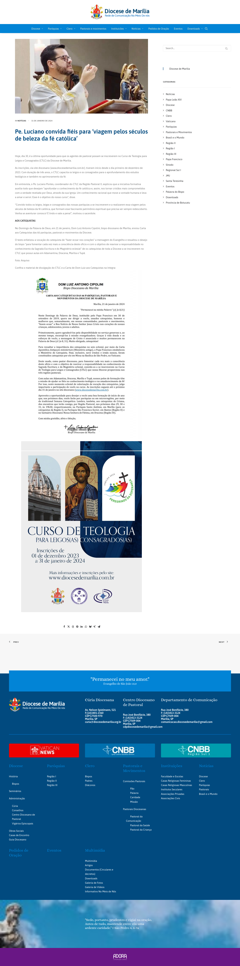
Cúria (15, 805)
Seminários (15, 791)
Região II (52, 780)
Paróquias (55, 28)
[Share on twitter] (68, 627)
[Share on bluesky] (90, 627)
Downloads (195, 28)
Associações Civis (170, 798)
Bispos (15, 783)
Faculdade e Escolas (172, 776)
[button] (208, 28)
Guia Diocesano (17, 839)
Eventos (178, 28)
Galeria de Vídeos (94, 887)
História (13, 776)
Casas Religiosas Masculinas (176, 785)
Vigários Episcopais (22, 823)
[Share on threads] (73, 627)
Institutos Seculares (171, 789)
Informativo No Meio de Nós (100, 891)
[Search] (197, 48)
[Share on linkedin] (82, 627)
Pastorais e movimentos (93, 28)
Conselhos (17, 810)
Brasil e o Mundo (208, 793)
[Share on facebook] (64, 627)
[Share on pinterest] (77, 627)
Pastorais (204, 789)
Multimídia (95, 850)
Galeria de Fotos (94, 882)
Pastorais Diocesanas (134, 809)
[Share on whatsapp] (86, 627)
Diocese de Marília (179, 68)
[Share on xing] (94, 627)
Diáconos (90, 785)
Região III (52, 785)
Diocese (37, 28)
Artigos (89, 865)
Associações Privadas (172, 793)
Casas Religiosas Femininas (176, 780)
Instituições (171, 765)
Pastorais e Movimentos (134, 768)
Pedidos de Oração (158, 28)
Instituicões (118, 28)
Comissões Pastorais (134, 781)
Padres (88, 780)
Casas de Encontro (19, 835)
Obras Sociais (16, 830)
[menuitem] (37, 28)
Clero (70, 28)
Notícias (137, 28)
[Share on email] (99, 627)
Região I (51, 776)
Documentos (92, 869)
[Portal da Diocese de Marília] (120, 12)
